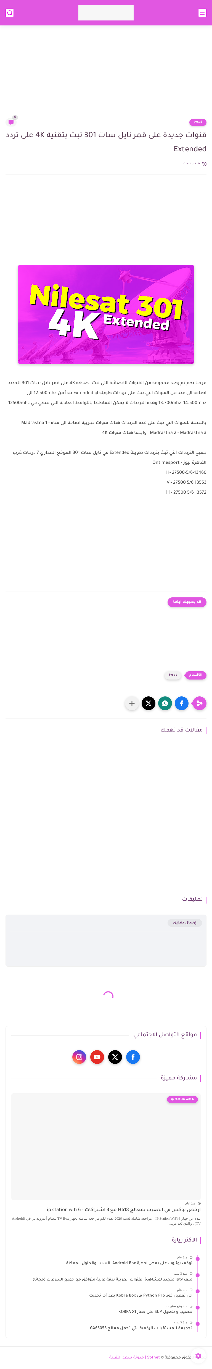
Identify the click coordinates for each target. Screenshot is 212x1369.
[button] (182, 703)
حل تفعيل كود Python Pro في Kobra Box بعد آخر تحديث (140, 1296)
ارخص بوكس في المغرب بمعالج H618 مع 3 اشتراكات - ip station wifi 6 (124, 1210)
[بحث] (10, 13)
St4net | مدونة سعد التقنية (134, 1358)
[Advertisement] (106, 75)
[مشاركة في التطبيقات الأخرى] (132, 703)
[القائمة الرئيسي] (202, 13)
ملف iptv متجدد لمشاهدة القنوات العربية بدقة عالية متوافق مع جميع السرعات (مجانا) (112, 1280)
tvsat (198, 122)
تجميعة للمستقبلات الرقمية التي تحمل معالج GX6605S (141, 1328)
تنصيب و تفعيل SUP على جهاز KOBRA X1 (155, 1312)
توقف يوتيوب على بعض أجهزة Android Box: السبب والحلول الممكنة (129, 1263)
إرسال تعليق (185, 923)
